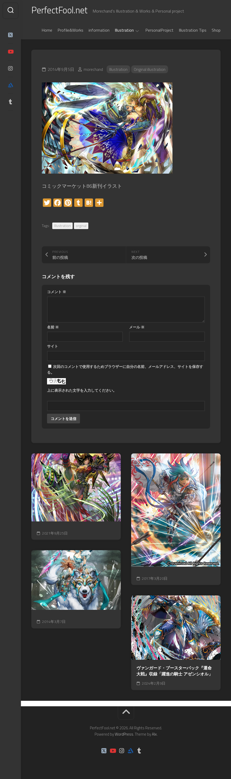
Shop (216, 31)
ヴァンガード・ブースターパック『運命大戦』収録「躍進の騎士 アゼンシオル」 (174, 672)
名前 (53, 328)
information (99, 31)
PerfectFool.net (60, 10)
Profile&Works (70, 31)
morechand (93, 70)
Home (47, 31)
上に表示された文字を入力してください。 (82, 391)
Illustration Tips (192, 31)
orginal (81, 226)
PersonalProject (159, 31)
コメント (56, 292)
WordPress (124, 735)
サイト (52, 347)
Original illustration (150, 70)
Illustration (124, 31)
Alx (154, 735)
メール (137, 328)
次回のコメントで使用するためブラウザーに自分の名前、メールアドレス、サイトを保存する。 (125, 370)
